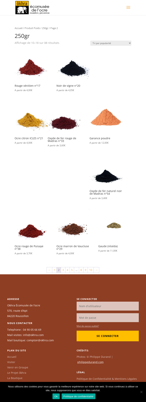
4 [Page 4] (67, 270)
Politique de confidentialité (78, 396)
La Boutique (14, 378)
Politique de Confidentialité (107, 379)
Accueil (18, 28)
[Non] (141, 392)
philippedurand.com (90, 362)
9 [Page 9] (85, 270)
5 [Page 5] (72, 270)
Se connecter (108, 336)
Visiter (11, 362)
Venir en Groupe (17, 367)
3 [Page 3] (63, 270)
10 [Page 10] (90, 270)
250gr (45, 28)
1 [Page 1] (54, 270)
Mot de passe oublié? (88, 326)
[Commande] (110, 43)
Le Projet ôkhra (16, 372)
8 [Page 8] (81, 270)
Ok (56, 396)
